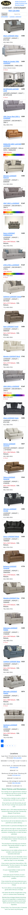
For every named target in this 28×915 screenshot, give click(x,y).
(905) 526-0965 (14, 10)
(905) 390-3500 (16, 783)
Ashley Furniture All (20, 1)
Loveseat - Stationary (15, 16)
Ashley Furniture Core (21, 3)
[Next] (4, 741)
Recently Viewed (19, 5)
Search (4, 14)
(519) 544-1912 (16, 775)
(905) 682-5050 (14, 767)
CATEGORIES (4, 16)
